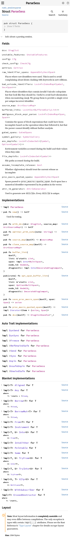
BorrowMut (21, 411)
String (48, 231)
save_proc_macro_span (25, 299)
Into (25, 261)
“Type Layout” (25, 525)
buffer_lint (19, 252)
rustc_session (8, 8)
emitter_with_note (23, 231)
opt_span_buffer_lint (35, 275)
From (17, 421)
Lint (30, 258)
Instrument (22, 427)
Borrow (19, 400)
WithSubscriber (25, 489)
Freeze (15, 340)
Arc (19, 105)
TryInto (24, 468)
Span (51, 72)
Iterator (15, 310)
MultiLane (15, 485)
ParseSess (33, 3)
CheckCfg (25, 63)
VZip (22, 479)
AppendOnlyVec (39, 72)
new (14, 212)
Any (17, 390)
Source (5, 15)
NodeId (24, 264)
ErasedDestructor (24, 494)
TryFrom (24, 458)
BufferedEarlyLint (45, 109)
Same (17, 452)
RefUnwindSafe (20, 345)
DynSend (14, 330)
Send (13, 350)
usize (18, 302)
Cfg (14, 59)
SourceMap (28, 105)
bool (39, 165)
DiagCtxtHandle (40, 315)
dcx (14, 315)
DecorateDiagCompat (49, 268)
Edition (18, 68)
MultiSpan (35, 261)
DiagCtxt (13, 50)
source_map (19, 239)
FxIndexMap (47, 84)
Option (6, 144)
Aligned (20, 385)
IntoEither (22, 442)
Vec (4, 87)
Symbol (59, 84)
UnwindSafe (18, 371)
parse (18, 8)
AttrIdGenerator (36, 189)
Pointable (21, 447)
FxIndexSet (31, 141)
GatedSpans (25, 132)
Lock (37, 84)
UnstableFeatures (37, 54)
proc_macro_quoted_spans (27, 307)
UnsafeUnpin (17, 366)
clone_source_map (22, 244)
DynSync (14, 335)
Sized (24, 396)
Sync (13, 355)
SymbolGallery (31, 137)
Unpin (12, 360)
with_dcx (17, 224)
